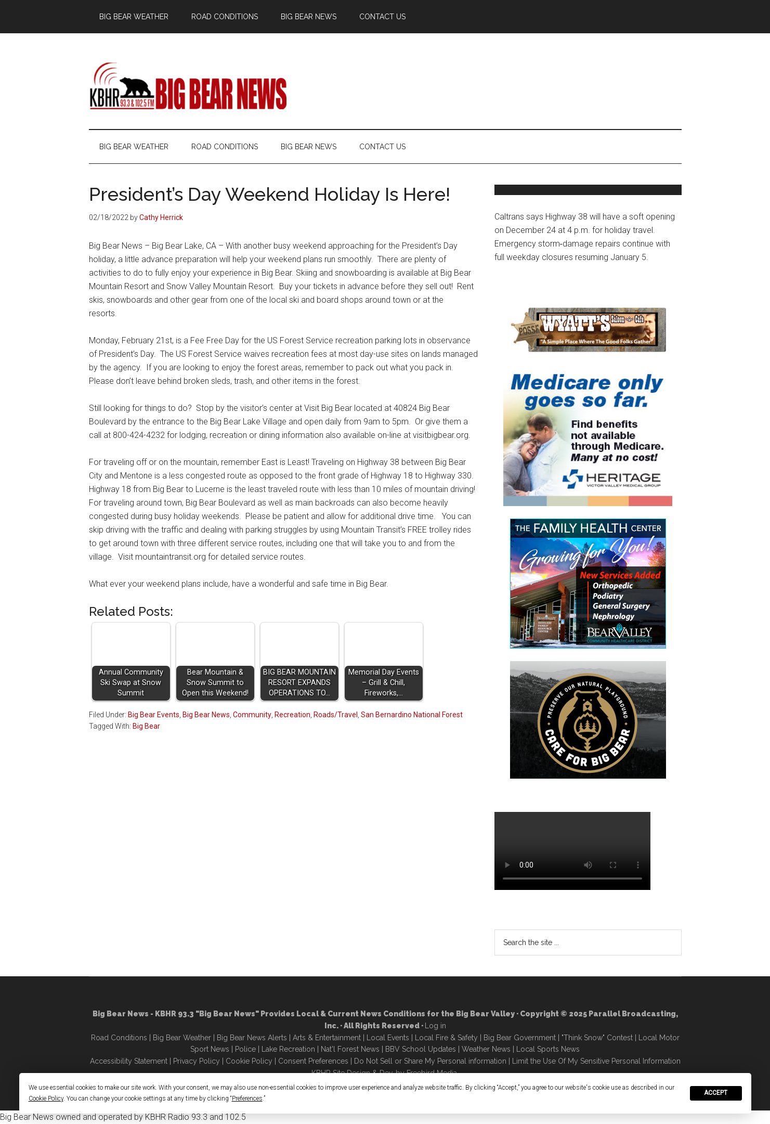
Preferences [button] (247, 1098)
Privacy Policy (196, 1061)
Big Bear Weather (182, 1037)
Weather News (486, 1049)
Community (252, 714)
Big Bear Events (153, 714)
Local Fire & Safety (446, 1037)
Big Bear (146, 726)
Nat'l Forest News (350, 1049)
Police (245, 1049)
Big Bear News (206, 714)
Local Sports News (548, 1049)
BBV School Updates (420, 1049)
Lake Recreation (288, 1049)
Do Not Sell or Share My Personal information (430, 1061)
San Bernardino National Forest (412, 714)
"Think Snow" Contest (597, 1037)
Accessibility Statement (128, 1061)
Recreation (292, 714)
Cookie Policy (249, 1061)
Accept (715, 1092)
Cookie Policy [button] (46, 1098)
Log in (435, 1026)
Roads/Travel (336, 714)
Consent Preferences (313, 1061)
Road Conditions (119, 1037)
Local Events (388, 1037)
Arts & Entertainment (327, 1037)
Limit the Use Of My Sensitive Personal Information (596, 1061)
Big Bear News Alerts (252, 1037)
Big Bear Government (520, 1037)
